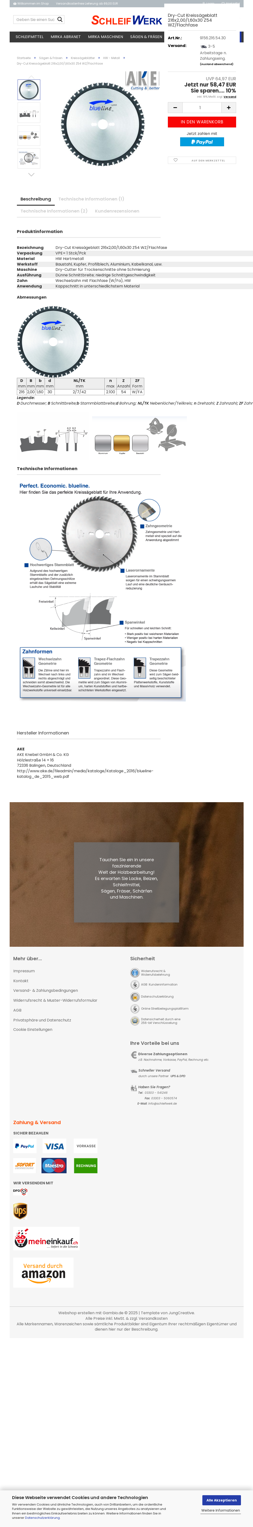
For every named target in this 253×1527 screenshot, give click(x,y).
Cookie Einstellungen (32, 1010)
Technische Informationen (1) (91, 180)
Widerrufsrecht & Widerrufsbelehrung (155, 954)
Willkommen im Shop (31, 3)
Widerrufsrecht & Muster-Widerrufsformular (55, 981)
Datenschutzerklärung (42, 1517)
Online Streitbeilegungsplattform (165, 989)
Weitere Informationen (220, 1510)
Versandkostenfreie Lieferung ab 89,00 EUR (87, 3)
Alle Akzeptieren (221, 1500)
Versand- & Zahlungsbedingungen (45, 971)
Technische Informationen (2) (54, 192)
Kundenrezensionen (117, 192)
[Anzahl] (202, 107)
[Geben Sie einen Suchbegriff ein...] (59, 19)
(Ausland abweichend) (216, 64)
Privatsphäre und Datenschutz (42, 1001)
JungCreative (181, 1294)
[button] (31, 156)
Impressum (24, 952)
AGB (17, 991)
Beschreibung (36, 180)
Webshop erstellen (76, 1294)
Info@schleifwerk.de (162, 1085)
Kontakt (20, 962)
